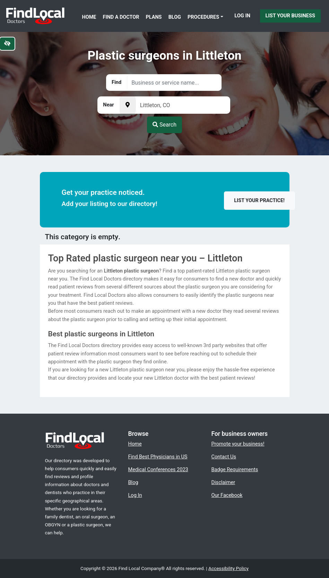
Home (89, 17)
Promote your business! (238, 444)
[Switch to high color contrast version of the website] (7, 43)
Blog (174, 17)
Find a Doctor (121, 17)
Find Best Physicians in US (158, 457)
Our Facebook (227, 495)
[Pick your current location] (128, 105)
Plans (154, 17)
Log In (242, 15)
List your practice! (259, 201)
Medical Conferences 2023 (158, 469)
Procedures (203, 17)
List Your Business (290, 15)
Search (164, 124)
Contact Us (223, 457)
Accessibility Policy (228, 568)
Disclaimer (223, 482)
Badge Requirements (234, 469)
